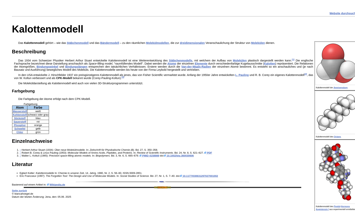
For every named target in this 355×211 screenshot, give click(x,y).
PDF (208, 152)
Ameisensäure (341, 87)
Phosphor (20, 125)
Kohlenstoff (20, 114)
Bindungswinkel (47, 66)
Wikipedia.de (57, 184)
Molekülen (258, 42)
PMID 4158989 (149, 155)
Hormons (345, 206)
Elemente (201, 63)
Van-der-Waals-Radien (196, 66)
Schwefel (19, 128)
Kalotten (269, 63)
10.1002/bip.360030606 (179, 155)
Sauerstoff (19, 121)
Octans (337, 136)
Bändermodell (109, 42)
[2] (305, 74)
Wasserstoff (20, 111)
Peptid (337, 206)
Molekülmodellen (157, 42)
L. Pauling (242, 75)
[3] (123, 77)
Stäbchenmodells (180, 60)
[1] (293, 59)
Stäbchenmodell (78, 42)
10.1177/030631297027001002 (199, 175)
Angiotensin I (322, 209)
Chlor (20, 132)
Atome (171, 63)
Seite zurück (19, 190)
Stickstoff (20, 118)
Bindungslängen (76, 66)
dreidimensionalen (192, 42)
